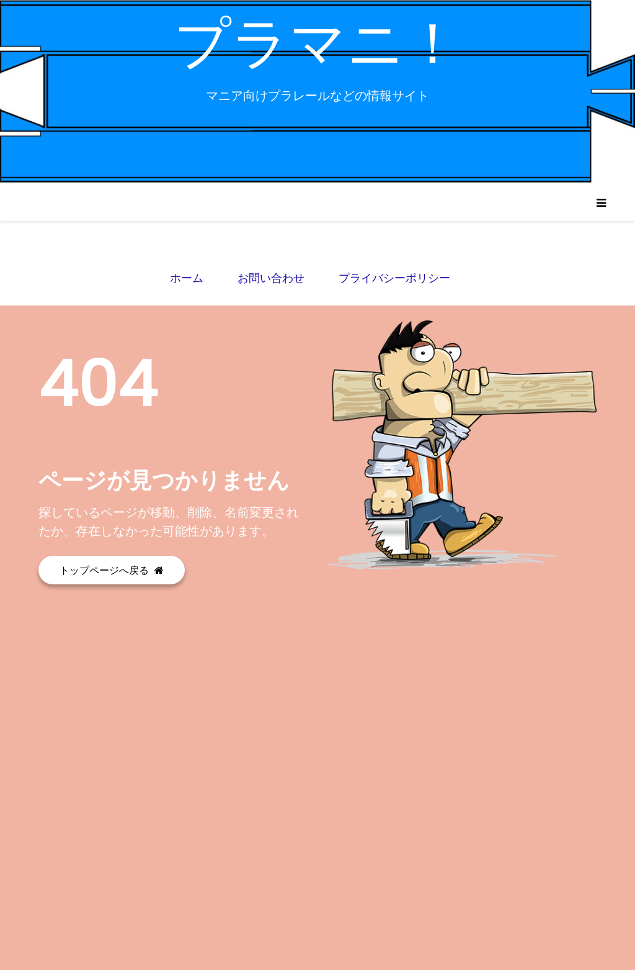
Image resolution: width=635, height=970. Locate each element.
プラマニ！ (317, 42)
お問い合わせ (271, 278)
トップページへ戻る (112, 570)
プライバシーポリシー (394, 278)
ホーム (186, 278)
